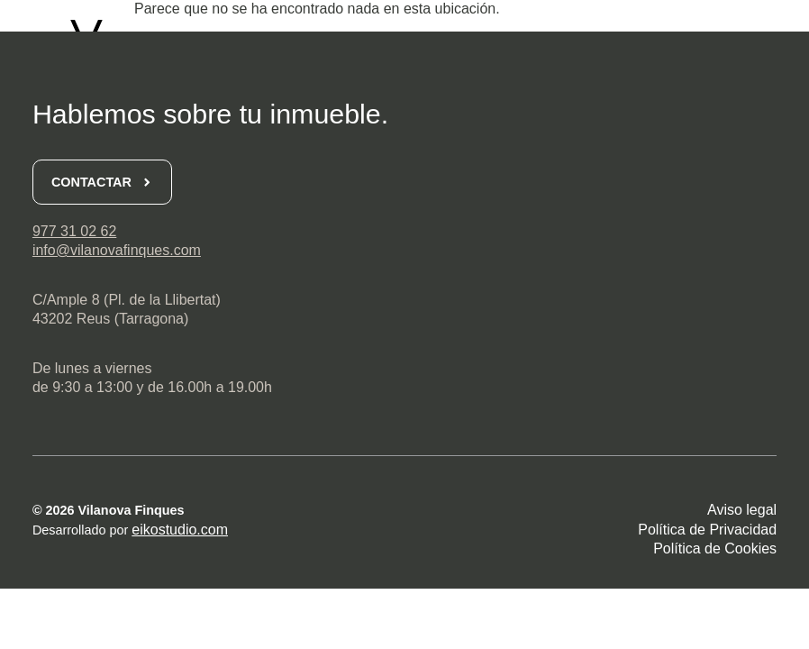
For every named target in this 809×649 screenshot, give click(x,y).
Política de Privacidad (707, 529)
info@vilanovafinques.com (116, 250)
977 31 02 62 (74, 231)
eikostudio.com (180, 529)
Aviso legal (742, 509)
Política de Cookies (715, 548)
